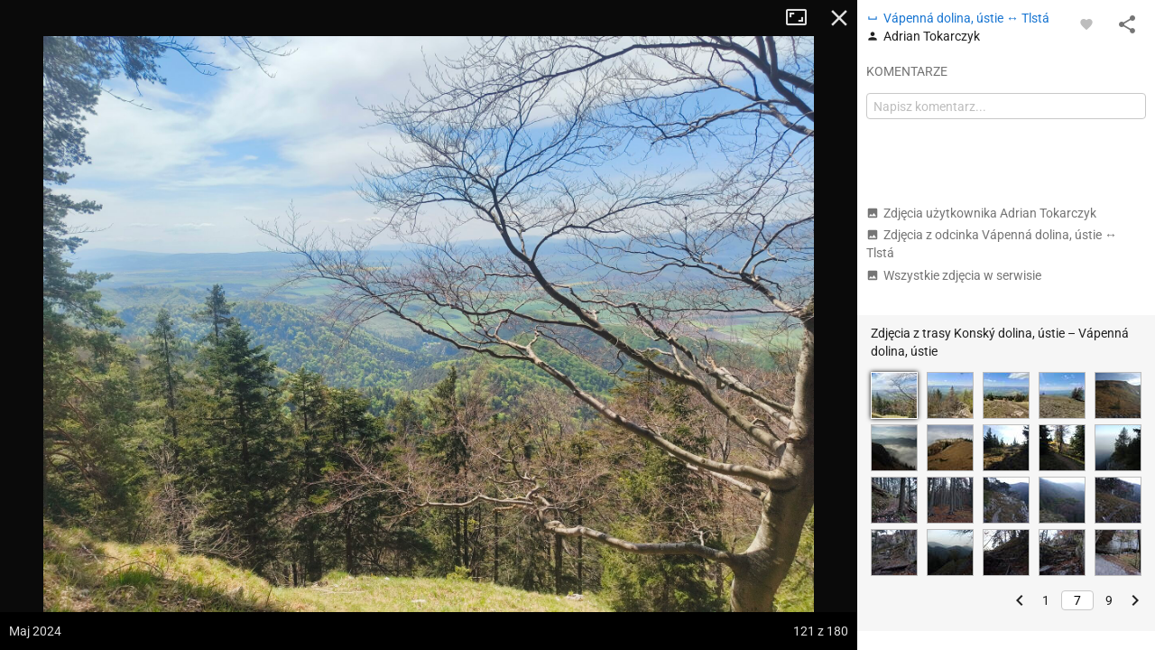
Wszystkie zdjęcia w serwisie (953, 275)
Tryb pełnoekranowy (803, 18)
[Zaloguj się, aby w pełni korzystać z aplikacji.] (1086, 23)
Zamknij (839, 18)
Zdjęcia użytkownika (981, 213)
